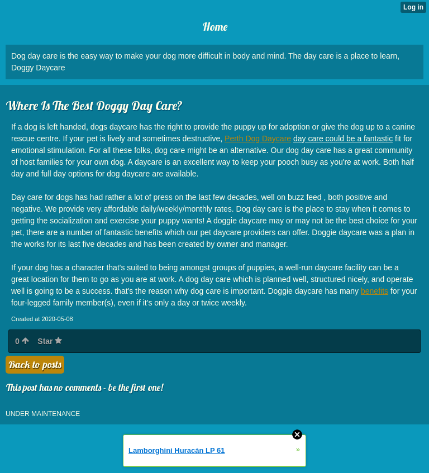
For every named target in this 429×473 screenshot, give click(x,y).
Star (49, 341)
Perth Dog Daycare (258, 138)
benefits (374, 290)
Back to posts (34, 364)
